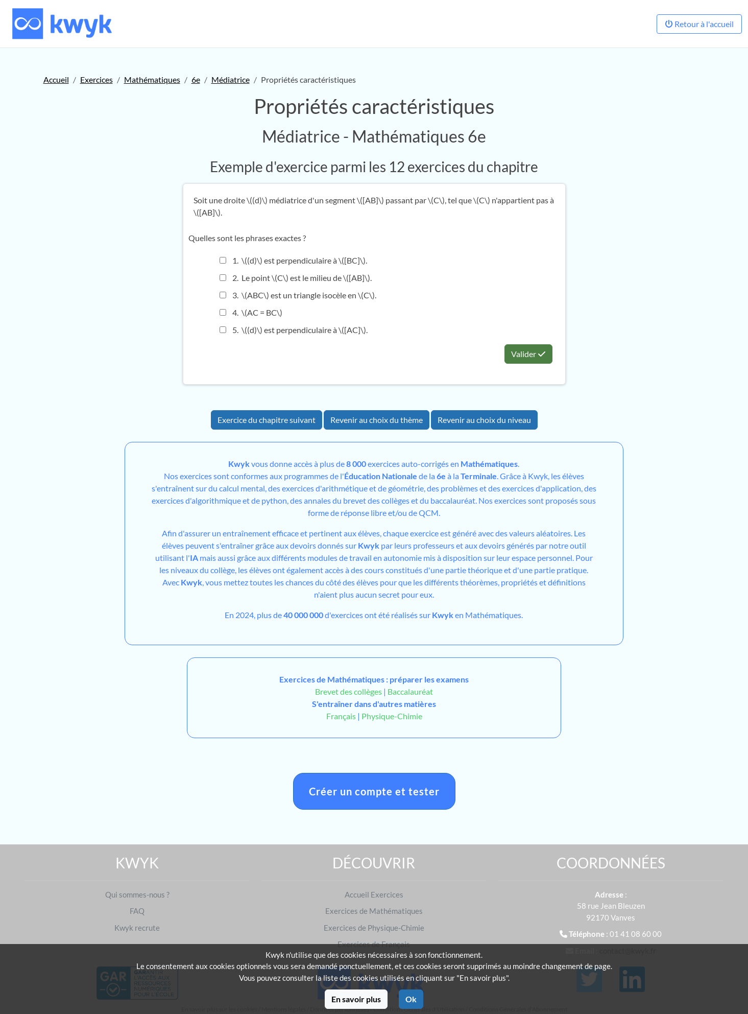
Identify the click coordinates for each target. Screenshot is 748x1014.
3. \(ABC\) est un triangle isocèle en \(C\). (298, 295)
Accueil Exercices (374, 894)
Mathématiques (152, 79)
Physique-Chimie (391, 716)
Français (341, 716)
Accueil (56, 79)
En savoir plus (356, 999)
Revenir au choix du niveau (484, 420)
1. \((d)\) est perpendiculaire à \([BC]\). (293, 260)
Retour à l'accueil (699, 24)
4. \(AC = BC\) (251, 312)
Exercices (96, 79)
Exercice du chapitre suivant (267, 420)
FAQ (137, 910)
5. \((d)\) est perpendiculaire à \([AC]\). (294, 330)
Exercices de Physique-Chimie (374, 927)
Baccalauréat (410, 691)
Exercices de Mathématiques (374, 910)
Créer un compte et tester (374, 791)
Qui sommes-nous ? (137, 894)
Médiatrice (230, 79)
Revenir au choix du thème (376, 420)
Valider (528, 354)
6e (195, 79)
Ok (411, 999)
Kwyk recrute (137, 927)
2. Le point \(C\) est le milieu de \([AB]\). (296, 277)
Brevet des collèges (349, 691)
